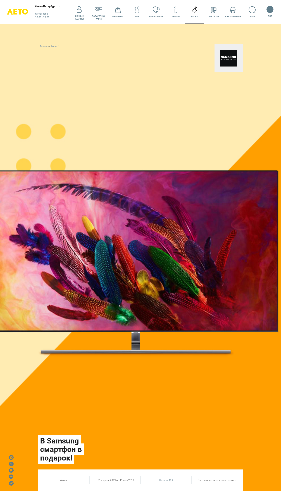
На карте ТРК (166, 480)
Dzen (11, 476)
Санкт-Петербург (46, 6)
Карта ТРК (214, 12)
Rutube (11, 470)
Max (11, 457)
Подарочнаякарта (99, 12)
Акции (194, 12)
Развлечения (156, 12)
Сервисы (175, 12)
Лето (18, 12)
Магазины (117, 12)
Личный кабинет (79, 12)
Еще (270, 12)
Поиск (252, 12)
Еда (137, 12)
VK (11, 464)
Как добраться (233, 12)
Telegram (11, 483)
